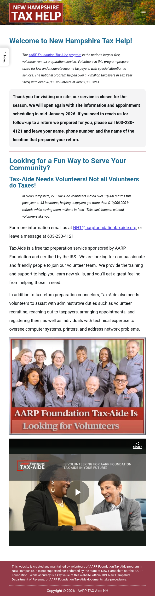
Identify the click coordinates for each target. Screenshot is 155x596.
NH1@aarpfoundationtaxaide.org (104, 227)
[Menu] (143, 13)
